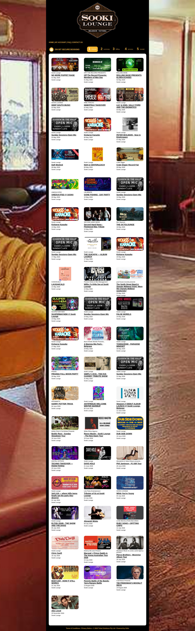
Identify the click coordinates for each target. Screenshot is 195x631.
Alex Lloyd (56, 611)
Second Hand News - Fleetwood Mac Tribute (94, 226)
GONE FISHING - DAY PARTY (97, 195)
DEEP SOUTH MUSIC (60, 105)
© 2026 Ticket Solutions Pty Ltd (104, 628)
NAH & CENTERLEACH (94, 165)
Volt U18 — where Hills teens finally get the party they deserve (64, 495)
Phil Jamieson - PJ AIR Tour (129, 463)
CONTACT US (77, 42)
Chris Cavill (56, 553)
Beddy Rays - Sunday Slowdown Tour (61, 435)
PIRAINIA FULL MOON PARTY (64, 374)
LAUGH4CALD (57, 284)
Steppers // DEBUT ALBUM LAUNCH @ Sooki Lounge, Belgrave (128, 406)
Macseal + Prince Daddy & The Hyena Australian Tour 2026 (96, 555)
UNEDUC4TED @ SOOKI (62, 195)
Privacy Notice (86, 628)
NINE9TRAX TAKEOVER (95, 105)
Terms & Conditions (73, 628)
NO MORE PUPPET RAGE (63, 75)
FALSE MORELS (123, 314)
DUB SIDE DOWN (124, 434)
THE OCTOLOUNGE (125, 225)
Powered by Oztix (123, 628)
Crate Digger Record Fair (127, 165)
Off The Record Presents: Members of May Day (95, 76)
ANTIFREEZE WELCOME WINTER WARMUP (95, 405)
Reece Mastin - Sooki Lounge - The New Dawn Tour (97, 435)
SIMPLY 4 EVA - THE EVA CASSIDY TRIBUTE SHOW (96, 375)
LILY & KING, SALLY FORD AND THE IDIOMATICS (128, 106)
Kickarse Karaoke (92, 135)
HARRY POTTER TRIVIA (62, 404)
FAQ (69, 42)
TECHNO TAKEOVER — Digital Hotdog (62, 464)
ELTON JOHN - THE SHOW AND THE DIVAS (63, 524)
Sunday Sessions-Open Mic (63, 135)
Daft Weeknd (57, 165)
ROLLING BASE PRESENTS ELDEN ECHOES (129, 76)
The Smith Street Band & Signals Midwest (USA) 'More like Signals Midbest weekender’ (129, 287)
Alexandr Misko (91, 521)
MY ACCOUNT (60, 42)
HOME (51, 42)
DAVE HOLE (89, 463)
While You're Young (125, 493)
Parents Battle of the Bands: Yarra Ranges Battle (96, 582)
